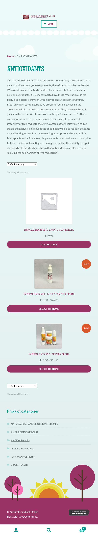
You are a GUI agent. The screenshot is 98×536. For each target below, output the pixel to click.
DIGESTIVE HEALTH (22, 448)
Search (49, 530)
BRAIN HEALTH (19, 464)
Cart (75, 528)
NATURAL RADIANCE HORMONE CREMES (34, 423)
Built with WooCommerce (22, 516)
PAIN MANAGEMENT (23, 456)
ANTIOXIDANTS (20, 440)
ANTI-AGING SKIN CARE (24, 432)
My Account (16, 530)
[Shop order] (22, 164)
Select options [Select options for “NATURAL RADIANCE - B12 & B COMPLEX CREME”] (49, 308)
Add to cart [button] (49, 244)
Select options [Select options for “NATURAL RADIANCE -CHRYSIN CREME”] (49, 368)
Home (10, 56)
